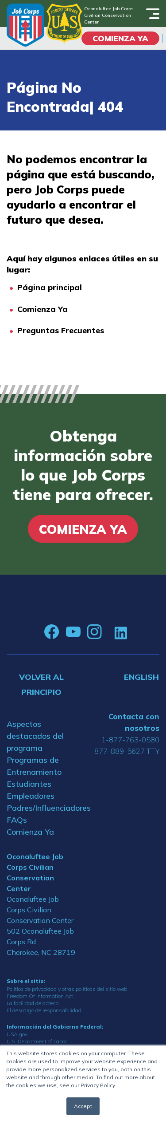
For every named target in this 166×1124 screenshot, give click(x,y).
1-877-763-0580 (130, 739)
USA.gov (17, 1034)
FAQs (17, 820)
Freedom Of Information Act (40, 996)
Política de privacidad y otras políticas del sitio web (67, 989)
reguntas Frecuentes (63, 330)
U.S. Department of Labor (37, 1041)
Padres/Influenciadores (42, 808)
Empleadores (30, 796)
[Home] (25, 25)
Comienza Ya (42, 309)
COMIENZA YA (120, 38)
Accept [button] (83, 1106)
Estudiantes (29, 784)
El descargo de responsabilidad (44, 1010)
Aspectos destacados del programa (35, 736)
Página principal (49, 287)
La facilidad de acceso (32, 1003)
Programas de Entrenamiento (34, 766)
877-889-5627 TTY (126, 751)
